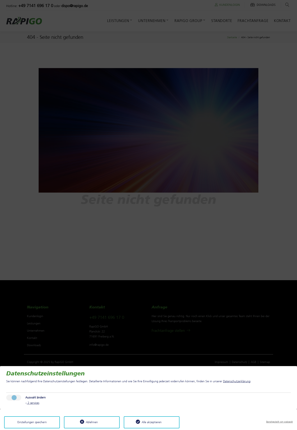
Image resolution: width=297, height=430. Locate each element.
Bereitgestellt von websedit (279, 421)
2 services (32, 403)
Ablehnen (92, 422)
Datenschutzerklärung (236, 381)
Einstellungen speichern (32, 422)
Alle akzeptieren (152, 422)
